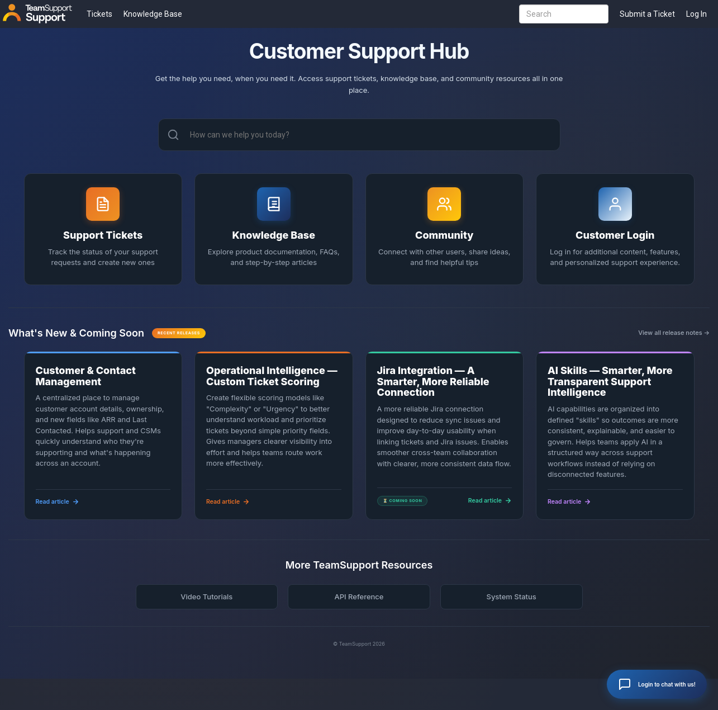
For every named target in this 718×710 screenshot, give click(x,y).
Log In (696, 14)
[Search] (173, 135)
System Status (511, 596)
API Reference (358, 596)
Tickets (99, 14)
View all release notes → (674, 333)
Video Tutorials (206, 596)
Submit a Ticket (647, 14)
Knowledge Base (152, 14)
